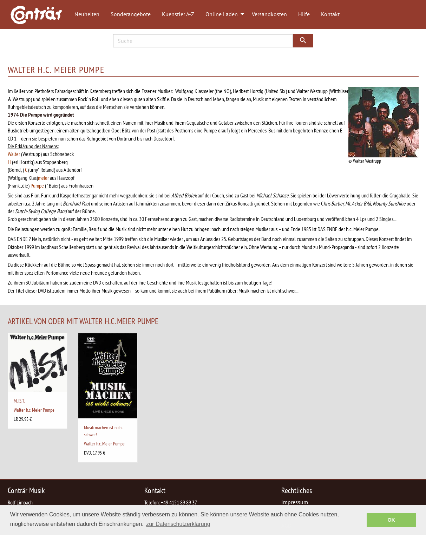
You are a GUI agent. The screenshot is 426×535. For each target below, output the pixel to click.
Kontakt (330, 14)
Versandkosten (269, 14)
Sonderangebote (131, 14)
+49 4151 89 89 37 (179, 502)
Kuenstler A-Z (178, 14)
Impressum (294, 501)
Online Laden (221, 14)
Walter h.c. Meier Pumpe (34, 409)
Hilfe (304, 14)
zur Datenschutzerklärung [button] (178, 524)
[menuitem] (40, 14)
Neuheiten (86, 14)
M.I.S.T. (19, 400)
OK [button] (391, 520)
